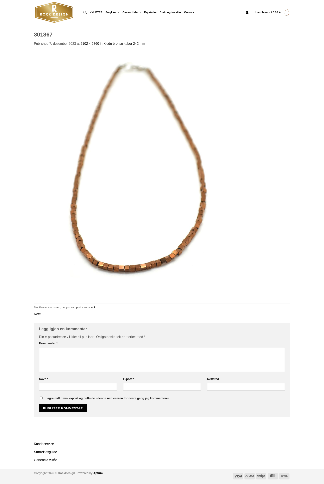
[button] (247, 12)
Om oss (189, 12)
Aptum (98, 473)
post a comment (85, 307)
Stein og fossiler (170, 12)
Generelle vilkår (45, 460)
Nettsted (213, 379)
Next (39, 314)
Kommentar (48, 343)
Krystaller (150, 12)
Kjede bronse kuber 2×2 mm (124, 43)
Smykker (112, 12)
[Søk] (85, 12)
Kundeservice (44, 444)
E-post (128, 379)
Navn (43, 379)
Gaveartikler (132, 12)
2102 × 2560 (90, 43)
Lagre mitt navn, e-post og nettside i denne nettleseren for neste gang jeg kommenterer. (107, 398)
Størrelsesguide (45, 452)
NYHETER (95, 12)
